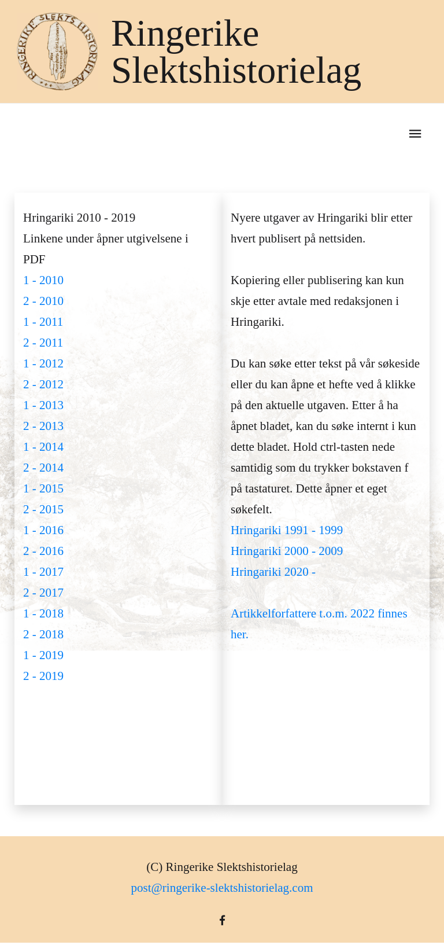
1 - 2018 (43, 613)
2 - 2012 (43, 384)
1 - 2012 (43, 363)
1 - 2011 (43, 322)
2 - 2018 (43, 634)
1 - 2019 (43, 655)
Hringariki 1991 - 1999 (287, 530)
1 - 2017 (43, 572)
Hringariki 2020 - (273, 572)
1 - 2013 (43, 405)
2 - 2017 (43, 593)
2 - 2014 (43, 468)
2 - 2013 (43, 426)
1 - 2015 (43, 488)
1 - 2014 (43, 447)
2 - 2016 (43, 551)
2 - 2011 (43, 343)
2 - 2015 (43, 509)
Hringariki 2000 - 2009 (287, 551)
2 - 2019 (43, 676)
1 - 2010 (43, 280)
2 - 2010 (43, 301)
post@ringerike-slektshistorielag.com (222, 888)
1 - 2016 (43, 530)
